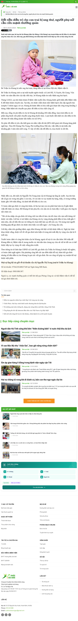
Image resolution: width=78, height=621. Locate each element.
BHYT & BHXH (5, 560)
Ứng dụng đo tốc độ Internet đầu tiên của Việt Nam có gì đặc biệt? (25, 310)
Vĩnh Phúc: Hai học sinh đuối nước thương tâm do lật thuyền (24, 304)
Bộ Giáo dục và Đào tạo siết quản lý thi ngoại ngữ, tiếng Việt (27, 452)
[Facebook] (6, 614)
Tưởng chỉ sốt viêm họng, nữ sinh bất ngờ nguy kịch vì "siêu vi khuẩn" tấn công (33, 433)
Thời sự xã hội (22, 12)
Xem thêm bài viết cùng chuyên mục (39, 401)
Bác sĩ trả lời (43, 528)
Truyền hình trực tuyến (46, 532)
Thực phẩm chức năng (8, 524)
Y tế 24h (3, 544)
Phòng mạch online (47, 525)
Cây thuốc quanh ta (7, 512)
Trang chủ (8, 12)
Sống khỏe (44, 540)
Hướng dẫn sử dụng (48, 590)
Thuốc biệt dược (6, 520)
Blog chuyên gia (6, 548)
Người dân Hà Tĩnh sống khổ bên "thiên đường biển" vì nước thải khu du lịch (36, 329)
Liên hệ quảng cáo (47, 594)
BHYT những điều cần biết (9, 556)
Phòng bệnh (43, 512)
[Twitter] (2, 614)
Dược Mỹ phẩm (6, 517)
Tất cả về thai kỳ (44, 520)
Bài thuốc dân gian (6, 508)
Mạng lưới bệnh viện (7, 564)
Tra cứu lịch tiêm (39, 487)
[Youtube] (9, 614)
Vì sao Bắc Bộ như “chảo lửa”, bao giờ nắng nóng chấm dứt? (29, 345)
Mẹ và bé (43, 504)
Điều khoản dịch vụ (47, 585)
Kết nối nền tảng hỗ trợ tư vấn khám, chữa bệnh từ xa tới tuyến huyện (27, 314)
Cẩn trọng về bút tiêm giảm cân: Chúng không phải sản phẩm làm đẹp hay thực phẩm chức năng (38, 423)
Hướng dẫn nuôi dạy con (47, 508)
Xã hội (14, 12)
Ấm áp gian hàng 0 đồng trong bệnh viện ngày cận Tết (26, 362)
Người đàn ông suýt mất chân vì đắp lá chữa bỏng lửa (26, 414)
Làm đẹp (42, 548)
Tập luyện (43, 544)
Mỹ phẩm (4, 528)
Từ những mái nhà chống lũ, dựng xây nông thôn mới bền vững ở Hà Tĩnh (28, 307)
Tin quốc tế (43, 564)
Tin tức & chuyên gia (9, 540)
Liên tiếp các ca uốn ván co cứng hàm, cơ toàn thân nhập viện (28, 443)
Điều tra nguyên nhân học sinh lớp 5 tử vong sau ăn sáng (22, 300)
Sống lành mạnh (45, 552)
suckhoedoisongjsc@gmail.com (14, 610)
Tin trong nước (44, 568)
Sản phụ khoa (44, 516)
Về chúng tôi (45, 581)
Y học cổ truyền (7, 504)
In (9, 30)
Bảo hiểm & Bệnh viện (9, 553)
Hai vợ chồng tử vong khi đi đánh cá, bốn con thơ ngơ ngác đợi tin (31, 380)
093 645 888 (9, 608)
